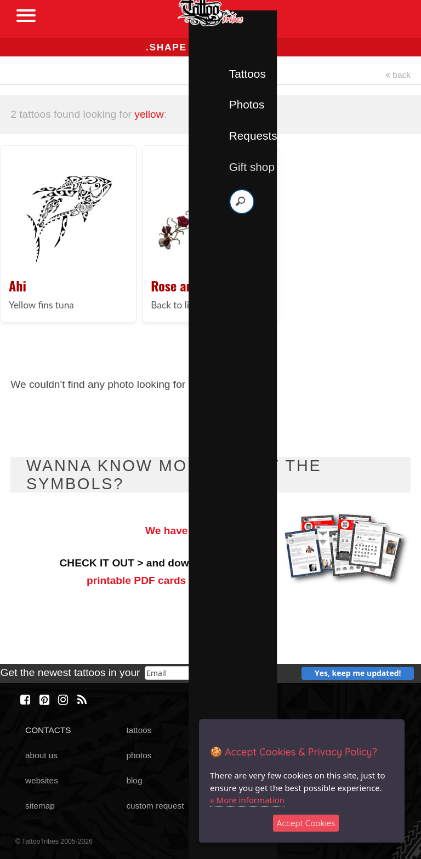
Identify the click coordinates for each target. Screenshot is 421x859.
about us (41, 755)
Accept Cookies (306, 823)
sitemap (40, 805)
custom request (155, 805)
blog (134, 780)
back (398, 74)
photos (138, 755)
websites (41, 780)
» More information (247, 799)
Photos (247, 104)
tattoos (138, 730)
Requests (253, 135)
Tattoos (247, 73)
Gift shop (252, 167)
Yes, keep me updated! (358, 673)
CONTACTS (48, 730)
